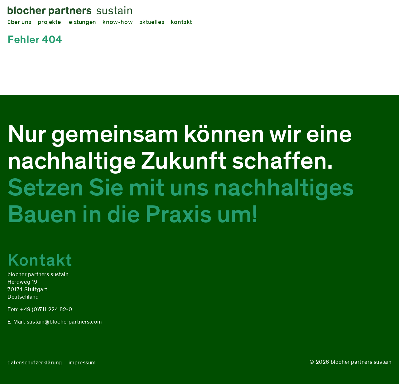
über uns (19, 22)
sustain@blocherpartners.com (64, 322)
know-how (118, 22)
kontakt (181, 22)
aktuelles (151, 22)
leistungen (81, 22)
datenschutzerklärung (34, 363)
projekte (49, 22)
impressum (82, 363)
